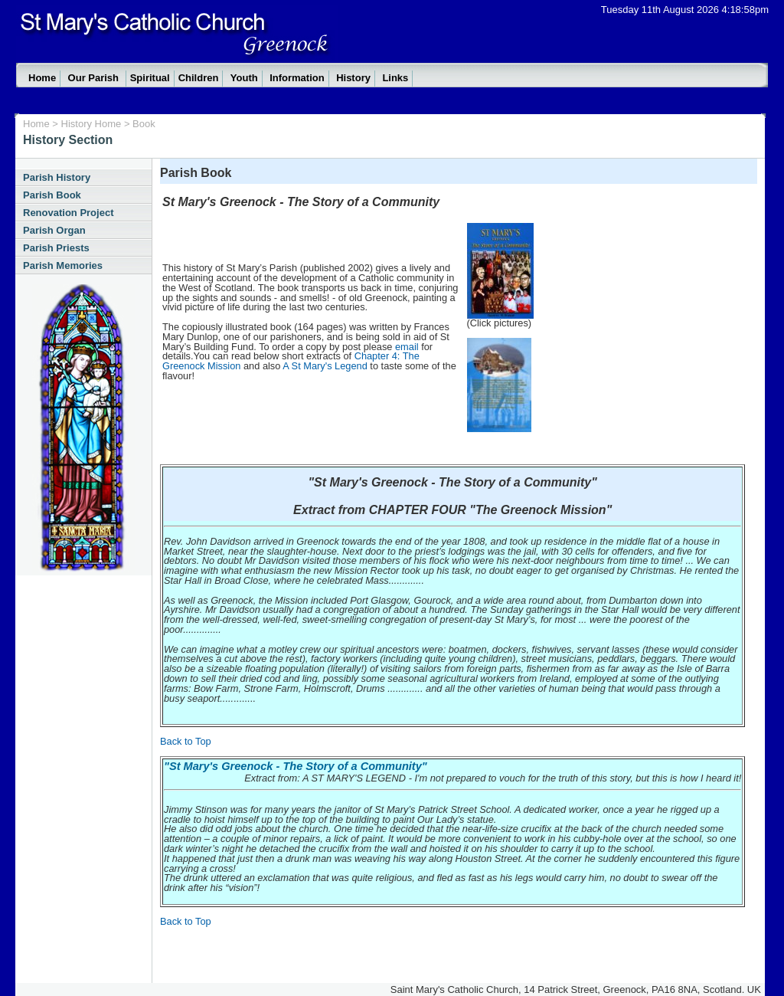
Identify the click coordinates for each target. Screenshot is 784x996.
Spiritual (150, 78)
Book (143, 123)
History (353, 78)
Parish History (56, 177)
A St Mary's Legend (325, 366)
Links (395, 78)
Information (297, 78)
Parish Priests (56, 248)
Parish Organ (54, 230)
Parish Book (52, 195)
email (407, 346)
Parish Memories (63, 265)
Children (198, 78)
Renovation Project (68, 212)
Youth (244, 78)
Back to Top (185, 741)
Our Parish (95, 78)
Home (42, 78)
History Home (92, 123)
